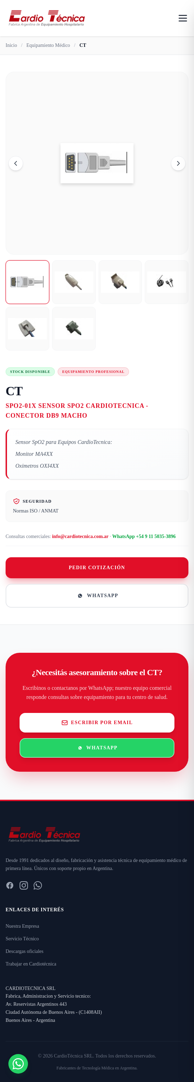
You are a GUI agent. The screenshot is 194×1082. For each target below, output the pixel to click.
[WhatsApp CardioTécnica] (38, 885)
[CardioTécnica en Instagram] (24, 885)
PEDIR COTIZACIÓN (97, 567)
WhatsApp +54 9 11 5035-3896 (143, 536)
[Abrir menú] (182, 18)
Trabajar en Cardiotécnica (31, 964)
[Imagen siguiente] (178, 163)
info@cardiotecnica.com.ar (80, 536)
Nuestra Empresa (22, 926)
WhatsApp (97, 596)
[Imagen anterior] (16, 163)
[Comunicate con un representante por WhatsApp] (18, 1064)
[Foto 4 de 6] (166, 282)
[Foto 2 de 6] (74, 282)
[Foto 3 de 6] (120, 282)
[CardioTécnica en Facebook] (10, 885)
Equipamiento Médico (48, 45)
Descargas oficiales (24, 951)
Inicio (11, 45)
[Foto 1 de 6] (27, 282)
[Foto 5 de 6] (27, 329)
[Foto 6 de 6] (74, 329)
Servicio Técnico (22, 938)
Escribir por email (97, 722)
